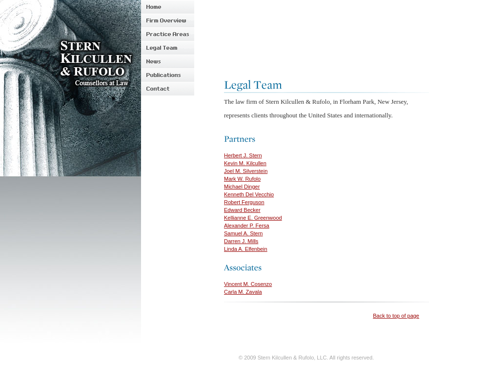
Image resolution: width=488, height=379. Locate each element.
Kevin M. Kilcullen (245, 163)
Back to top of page (396, 316)
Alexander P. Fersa (246, 225)
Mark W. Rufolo (242, 179)
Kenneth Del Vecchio (249, 194)
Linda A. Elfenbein (245, 249)
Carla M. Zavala (243, 292)
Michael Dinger (242, 187)
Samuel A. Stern (243, 233)
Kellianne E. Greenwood (253, 218)
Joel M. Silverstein (245, 171)
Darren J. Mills (241, 241)
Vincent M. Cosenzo (248, 284)
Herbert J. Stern (243, 155)
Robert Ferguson (244, 202)
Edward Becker (242, 210)
